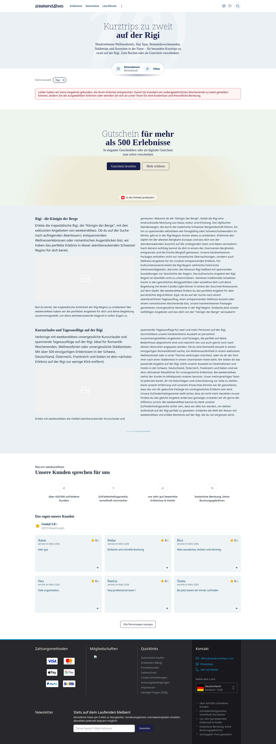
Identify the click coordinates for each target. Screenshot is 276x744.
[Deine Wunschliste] (11, 47)
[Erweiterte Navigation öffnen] (41, 44)
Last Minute (33, 43)
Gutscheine (19, 43)
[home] (138, 40)
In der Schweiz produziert (16, 373)
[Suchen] (4, 52)
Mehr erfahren (33, 355)
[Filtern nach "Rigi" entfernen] (5, 319)
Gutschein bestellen (13, 356)
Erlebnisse (7, 43)
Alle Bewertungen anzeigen (17, 725)
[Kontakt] (4, 47)
